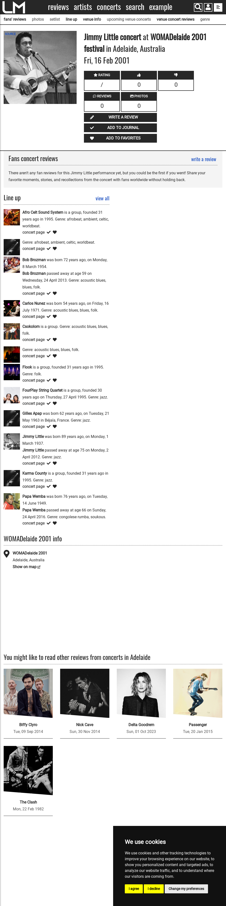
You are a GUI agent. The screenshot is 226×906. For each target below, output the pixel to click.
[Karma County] (12, 477)
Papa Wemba (33, 496)
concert (129, 36)
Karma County (34, 473)
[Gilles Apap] (12, 418)
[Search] (198, 7)
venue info (92, 19)
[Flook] (12, 371)
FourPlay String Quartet (42, 390)
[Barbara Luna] (12, 246)
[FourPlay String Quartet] (12, 394)
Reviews (58, 6)
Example (160, 6)
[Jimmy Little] (12, 441)
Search (135, 6)
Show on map (24, 566)
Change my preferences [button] (186, 889)
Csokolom (31, 326)
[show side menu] (218, 7)
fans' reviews (15, 19)
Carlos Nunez (33, 303)
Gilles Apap (32, 413)
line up (71, 19)
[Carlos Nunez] (12, 307)
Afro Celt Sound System (42, 212)
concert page (33, 232)
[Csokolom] (12, 331)
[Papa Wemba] (12, 501)
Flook (27, 367)
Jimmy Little (101, 36)
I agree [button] (134, 889)
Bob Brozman (34, 260)
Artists (83, 6)
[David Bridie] (12, 354)
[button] (208, 8)
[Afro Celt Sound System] (12, 216)
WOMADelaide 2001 (30, 553)
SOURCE (10, 34)
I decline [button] (154, 889)
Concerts (109, 6)
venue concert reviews (175, 19)
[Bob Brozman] (12, 264)
